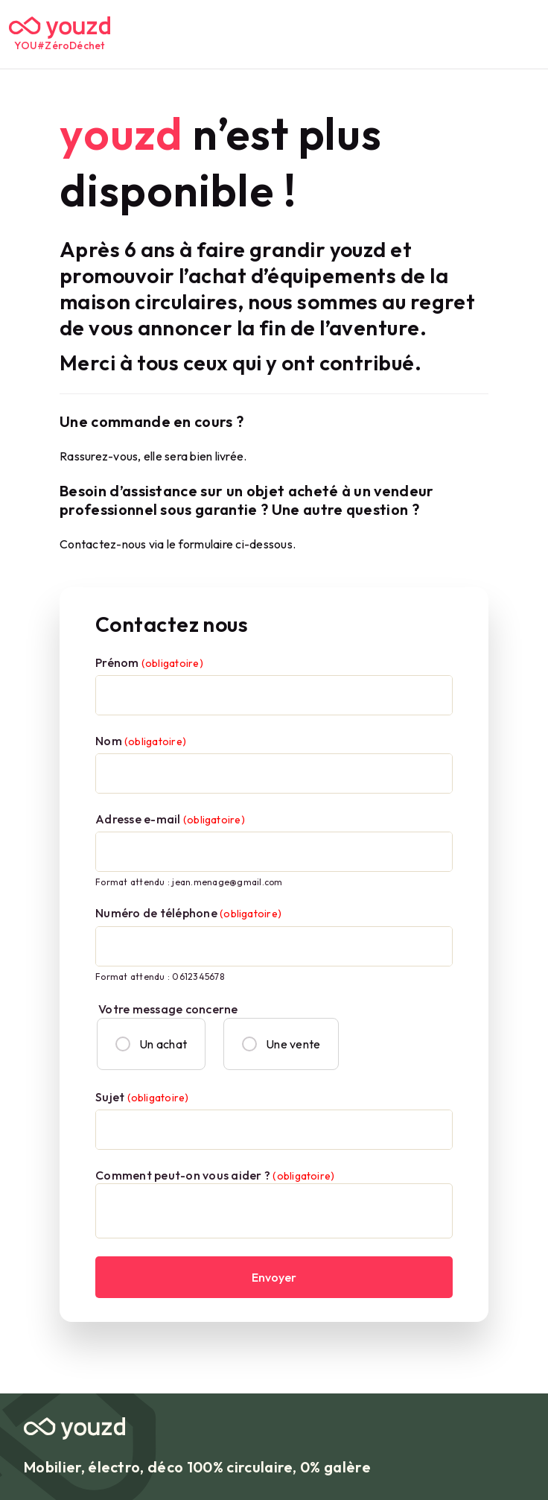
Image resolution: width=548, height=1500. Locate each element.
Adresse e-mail (170, 818)
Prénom (149, 662)
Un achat (151, 1044)
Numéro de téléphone (188, 912)
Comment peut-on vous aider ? (214, 1175)
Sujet (141, 1096)
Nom (140, 740)
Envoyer (274, 1277)
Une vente (281, 1044)
